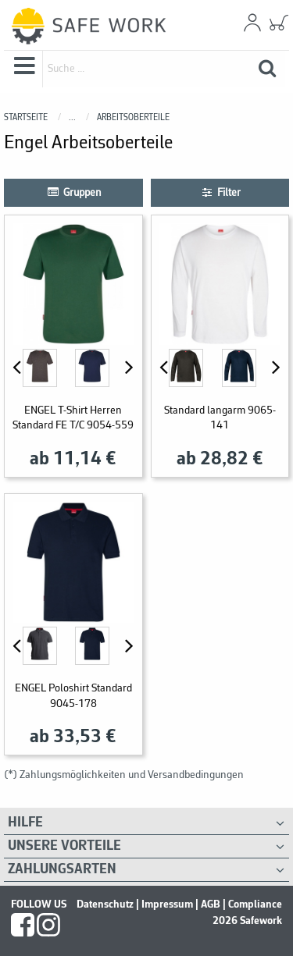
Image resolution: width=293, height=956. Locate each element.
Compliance (255, 904)
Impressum (167, 904)
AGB (210, 904)
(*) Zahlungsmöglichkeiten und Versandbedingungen (124, 775)
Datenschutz (105, 904)
